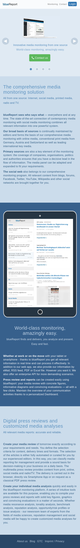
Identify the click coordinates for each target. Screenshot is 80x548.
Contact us (40, 57)
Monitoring (53, 4)
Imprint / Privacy (54, 541)
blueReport (10, 4)
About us (22, 541)
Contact (63, 4)
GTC (40, 541)
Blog (32, 541)
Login (72, 4)
